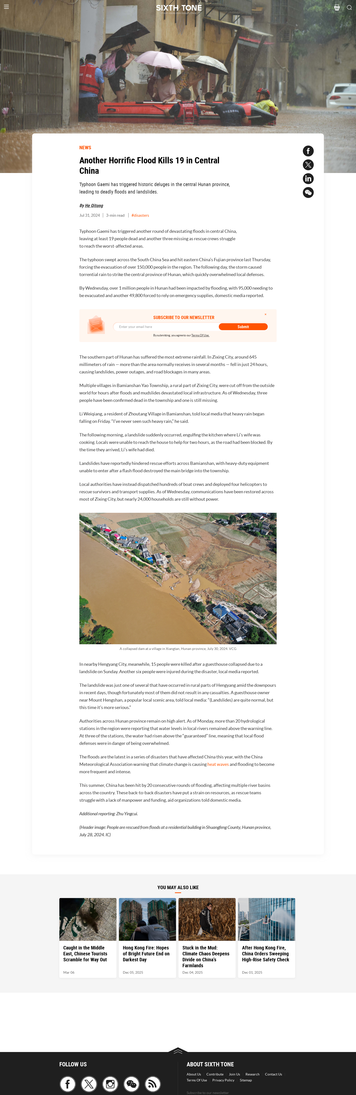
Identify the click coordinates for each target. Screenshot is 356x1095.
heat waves (218, 764)
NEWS (85, 147)
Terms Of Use (197, 1080)
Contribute (214, 1074)
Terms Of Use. (200, 335)
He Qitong (94, 205)
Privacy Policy (223, 1080)
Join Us (234, 1074)
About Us (194, 1074)
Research (252, 1074)
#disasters (140, 215)
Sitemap (246, 1080)
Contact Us (273, 1074)
